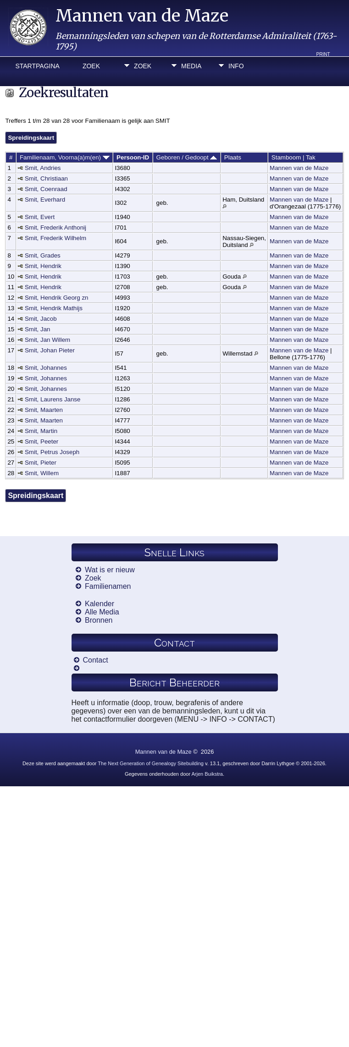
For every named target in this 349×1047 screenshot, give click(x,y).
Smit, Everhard (45, 199)
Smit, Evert (40, 217)
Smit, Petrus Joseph (52, 452)
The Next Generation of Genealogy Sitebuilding (151, 763)
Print (323, 54)
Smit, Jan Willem (47, 339)
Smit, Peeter (41, 441)
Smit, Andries (43, 167)
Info (236, 66)
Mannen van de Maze (141, 15)
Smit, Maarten (44, 409)
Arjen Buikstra (207, 774)
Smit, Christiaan (46, 178)
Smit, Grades (43, 255)
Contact (95, 660)
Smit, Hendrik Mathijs (54, 308)
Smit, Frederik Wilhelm (55, 238)
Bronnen (99, 620)
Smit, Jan (37, 329)
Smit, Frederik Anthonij (55, 227)
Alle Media (102, 612)
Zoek (91, 66)
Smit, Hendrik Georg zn (57, 297)
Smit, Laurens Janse (53, 399)
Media (191, 66)
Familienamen (108, 586)
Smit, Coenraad (46, 189)
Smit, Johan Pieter (50, 350)
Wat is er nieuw (110, 570)
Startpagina (37, 66)
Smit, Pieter (40, 462)
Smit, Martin (41, 431)
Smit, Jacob (41, 318)
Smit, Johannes (46, 367)
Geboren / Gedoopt (186, 157)
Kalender (99, 604)
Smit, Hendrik (43, 266)
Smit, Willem (42, 473)
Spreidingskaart (31, 137)
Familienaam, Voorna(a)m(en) (65, 157)
